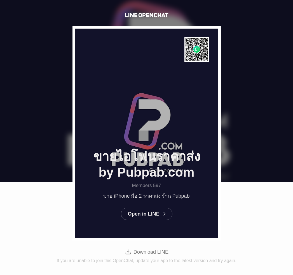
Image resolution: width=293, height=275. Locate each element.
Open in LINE (143, 214)
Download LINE (150, 252)
